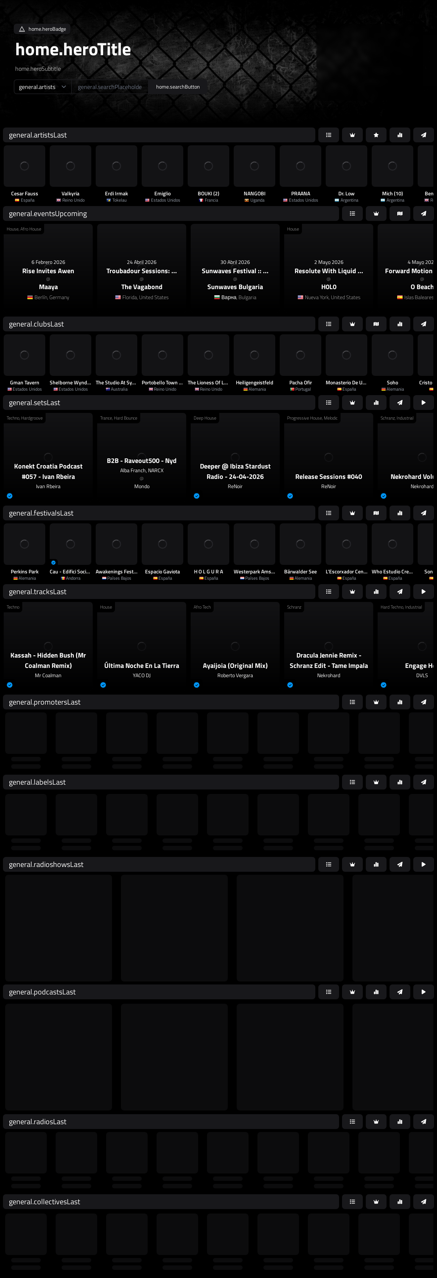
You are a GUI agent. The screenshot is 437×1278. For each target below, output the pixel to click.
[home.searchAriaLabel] (110, 86)
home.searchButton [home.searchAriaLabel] (178, 86)
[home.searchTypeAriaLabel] (42, 86)
